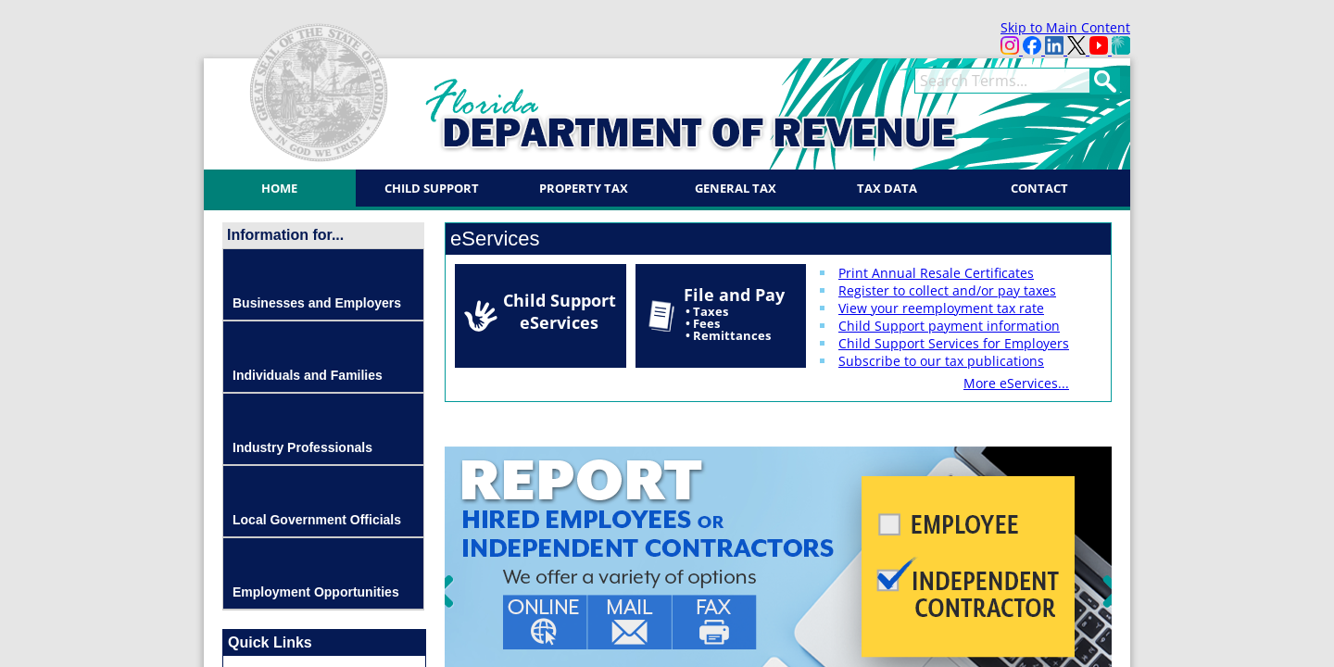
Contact (1039, 188)
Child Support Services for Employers (953, 343)
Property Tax (583, 188)
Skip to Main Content (1065, 27)
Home (279, 188)
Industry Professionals (302, 447)
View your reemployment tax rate (941, 308)
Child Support (431, 188)
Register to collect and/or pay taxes (947, 290)
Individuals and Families (308, 375)
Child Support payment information (949, 325)
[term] (1002, 81)
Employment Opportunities (316, 592)
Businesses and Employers (317, 303)
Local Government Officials (317, 519)
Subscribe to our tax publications (941, 361)
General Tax (735, 188)
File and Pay (734, 313)
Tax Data (887, 188)
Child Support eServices (559, 311)
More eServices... (1016, 383)
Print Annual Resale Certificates (936, 273)
